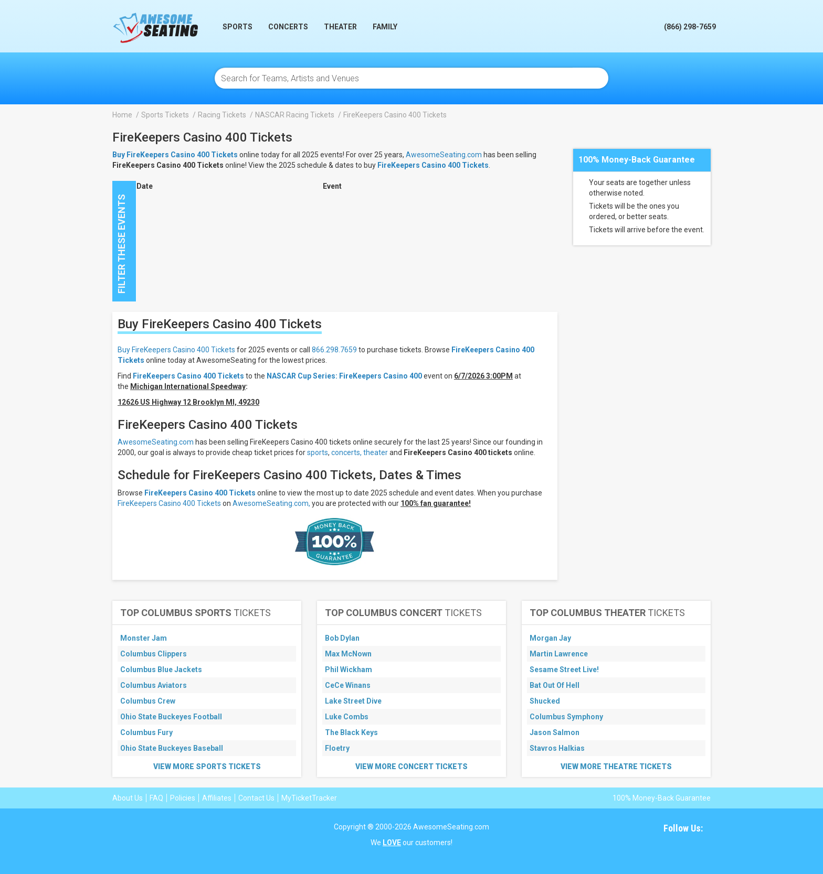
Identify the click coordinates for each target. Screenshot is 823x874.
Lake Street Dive (353, 701)
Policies (182, 798)
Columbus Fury (146, 732)
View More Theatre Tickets (616, 766)
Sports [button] (237, 27)
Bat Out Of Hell (554, 685)
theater (375, 452)
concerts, (346, 452)
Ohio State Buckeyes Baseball (171, 748)
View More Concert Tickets (411, 766)
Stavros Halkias (557, 748)
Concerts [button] (288, 27)
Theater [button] (340, 27)
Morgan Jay (550, 638)
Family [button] (385, 27)
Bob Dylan (342, 638)
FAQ (156, 798)
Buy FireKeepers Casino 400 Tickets (176, 350)
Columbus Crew (147, 701)
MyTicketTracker (309, 798)
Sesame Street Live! (564, 669)
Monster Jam (143, 638)
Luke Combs (346, 717)
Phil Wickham (348, 669)
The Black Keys (351, 732)
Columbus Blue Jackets (161, 669)
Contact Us (256, 798)
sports (317, 452)
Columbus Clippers (153, 654)
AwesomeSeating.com (444, 154)
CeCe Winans (348, 685)
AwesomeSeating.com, (271, 503)
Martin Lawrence (559, 654)
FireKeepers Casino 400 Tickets (433, 165)
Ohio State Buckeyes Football (171, 717)
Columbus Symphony (566, 717)
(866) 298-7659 (690, 27)
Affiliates (216, 798)
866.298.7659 (334, 350)
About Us (127, 798)
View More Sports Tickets (207, 766)
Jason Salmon (554, 732)
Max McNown (348, 654)
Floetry (337, 748)
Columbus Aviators (153, 685)
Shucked (545, 701)
